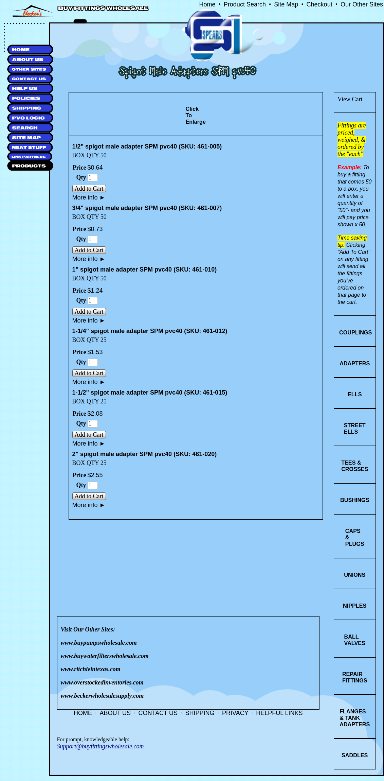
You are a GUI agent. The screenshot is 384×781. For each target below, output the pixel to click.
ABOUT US (115, 713)
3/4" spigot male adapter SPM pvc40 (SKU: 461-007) (147, 208)
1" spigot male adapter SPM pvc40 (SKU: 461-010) (144, 269)
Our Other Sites (362, 4)
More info (89, 197)
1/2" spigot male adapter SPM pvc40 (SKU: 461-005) (147, 146)
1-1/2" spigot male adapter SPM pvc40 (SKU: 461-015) (149, 392)
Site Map (286, 4)
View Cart (349, 99)
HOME (83, 713)
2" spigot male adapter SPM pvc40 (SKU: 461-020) (144, 454)
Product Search (245, 4)
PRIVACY (235, 713)
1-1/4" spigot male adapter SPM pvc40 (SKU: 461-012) (149, 331)
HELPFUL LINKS (279, 713)
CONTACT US (158, 713)
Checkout (319, 4)
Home (207, 4)
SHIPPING (199, 713)
